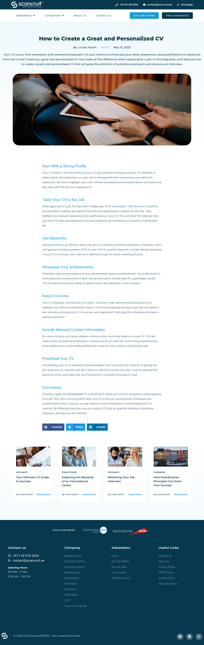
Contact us (103, 15)
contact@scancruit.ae (159, 4)
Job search (21, 472)
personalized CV (77, 394)
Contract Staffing (74, 561)
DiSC (67, 600)
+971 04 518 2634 (128, 4)
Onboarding (71, 578)
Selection (70, 589)
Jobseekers (25, 15)
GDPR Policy (166, 572)
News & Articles (168, 583)
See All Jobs (119, 566)
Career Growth (69, 472)
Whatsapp (187, 4)
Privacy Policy (167, 566)
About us (80, 15)
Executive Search (74, 566)
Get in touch (119, 572)
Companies (54, 15)
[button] (53, 427)
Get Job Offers (120, 561)
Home (115, 555)
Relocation (70, 583)
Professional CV (121, 578)
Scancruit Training (75, 606)
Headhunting (72, 572)
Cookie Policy (167, 578)
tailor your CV (100, 206)
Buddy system (73, 555)
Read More (44, 494)
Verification (71, 594)
